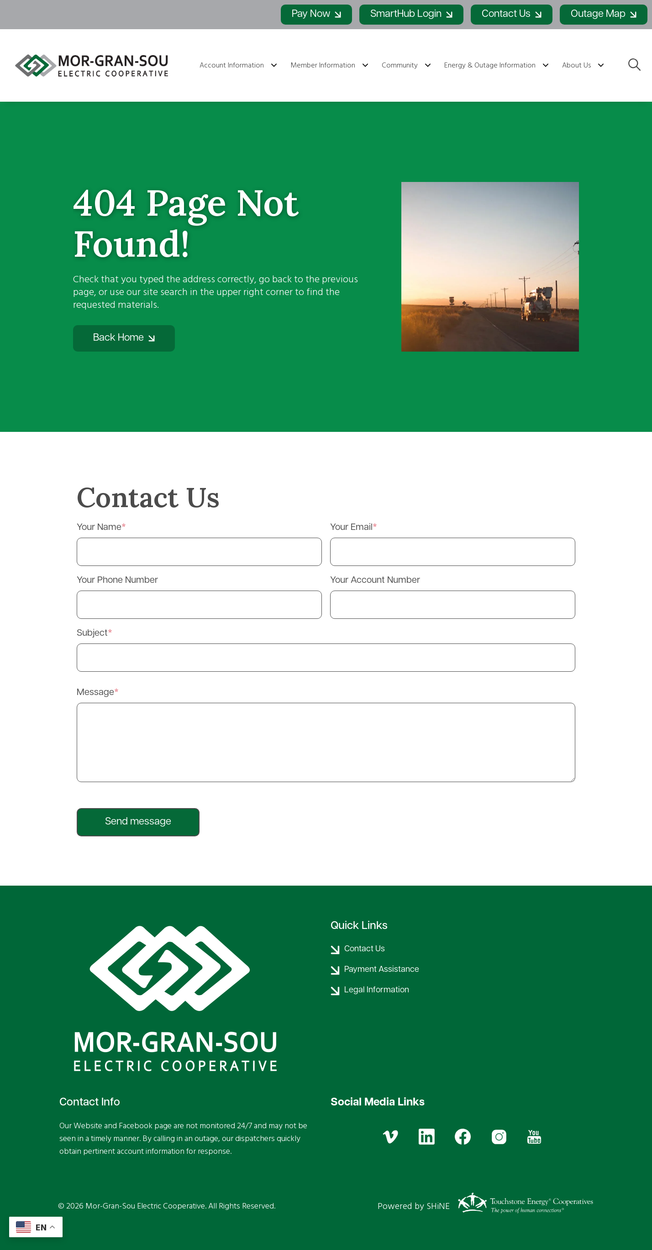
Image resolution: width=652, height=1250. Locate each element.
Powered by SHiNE (414, 1206)
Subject (92, 633)
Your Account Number (375, 580)
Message (95, 692)
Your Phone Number (117, 580)
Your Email (351, 527)
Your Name (99, 527)
